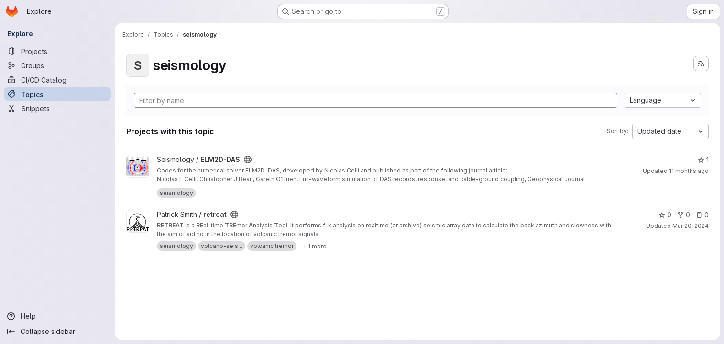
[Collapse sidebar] (57, 331)
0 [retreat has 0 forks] (683, 215)
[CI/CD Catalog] (57, 79)
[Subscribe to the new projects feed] (701, 63)
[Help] (57, 316)
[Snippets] (57, 108)
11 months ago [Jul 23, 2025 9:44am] (689, 170)
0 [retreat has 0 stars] (664, 215)
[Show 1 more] (314, 246)
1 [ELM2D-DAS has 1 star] (703, 160)
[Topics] (57, 94)
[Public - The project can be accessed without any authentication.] (248, 159)
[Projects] (57, 51)
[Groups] (57, 65)
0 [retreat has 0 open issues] (702, 215)
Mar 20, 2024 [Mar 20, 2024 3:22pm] (690, 225)
